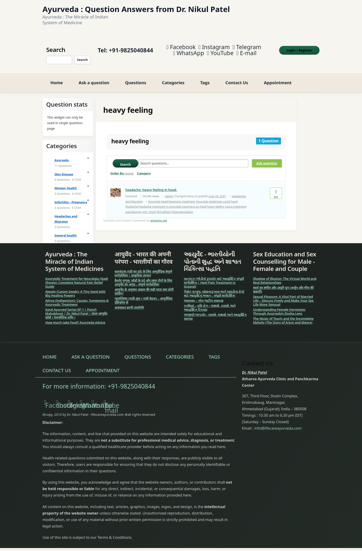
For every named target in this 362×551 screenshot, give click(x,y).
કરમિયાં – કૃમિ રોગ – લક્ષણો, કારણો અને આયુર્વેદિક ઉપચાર (209, 304)
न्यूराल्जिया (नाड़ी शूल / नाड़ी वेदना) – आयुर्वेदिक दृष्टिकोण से (143, 297)
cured (226, 198)
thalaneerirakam (182, 208)
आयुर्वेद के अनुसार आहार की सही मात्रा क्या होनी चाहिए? (144, 288)
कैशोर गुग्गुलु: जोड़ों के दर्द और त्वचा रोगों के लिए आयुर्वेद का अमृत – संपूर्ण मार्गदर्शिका (143, 279)
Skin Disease (63, 171)
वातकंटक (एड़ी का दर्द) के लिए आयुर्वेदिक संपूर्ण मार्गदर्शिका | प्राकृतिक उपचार (143, 270)
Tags (204, 79)
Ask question (266, 160)
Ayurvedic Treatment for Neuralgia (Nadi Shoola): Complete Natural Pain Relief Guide (76, 279)
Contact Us (236, 79)
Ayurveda (61, 157)
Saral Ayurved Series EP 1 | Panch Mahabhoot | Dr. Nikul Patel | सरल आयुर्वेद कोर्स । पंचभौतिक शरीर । (76, 310)
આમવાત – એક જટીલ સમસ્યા (203, 297)
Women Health (65, 185)
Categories (173, 79)
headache (131, 203)
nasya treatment (236, 203)
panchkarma (133, 208)
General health (65, 232)
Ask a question (94, 79)
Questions (135, 79)
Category (144, 170)
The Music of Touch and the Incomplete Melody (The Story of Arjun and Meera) (283, 317)
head (234, 198)
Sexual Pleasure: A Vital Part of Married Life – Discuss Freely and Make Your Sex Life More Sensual (283, 297)
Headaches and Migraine (65, 215)
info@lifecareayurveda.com (278, 424)
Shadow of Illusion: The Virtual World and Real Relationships (285, 277)
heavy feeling (215, 203)
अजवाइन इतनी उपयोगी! (129, 304)
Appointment (278, 79)
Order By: (122, 170)
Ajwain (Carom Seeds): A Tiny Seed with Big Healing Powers (75, 290)
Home (56, 79)
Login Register (299, 48)
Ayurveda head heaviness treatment (171, 198)
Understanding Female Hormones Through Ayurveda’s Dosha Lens (279, 308)
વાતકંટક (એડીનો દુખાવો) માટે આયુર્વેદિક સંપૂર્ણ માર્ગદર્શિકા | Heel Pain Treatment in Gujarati (214, 279)
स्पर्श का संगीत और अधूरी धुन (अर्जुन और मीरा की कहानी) (283, 286)
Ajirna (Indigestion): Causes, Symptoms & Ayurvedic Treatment (77, 299)
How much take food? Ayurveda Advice (75, 319)
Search (82, 58)
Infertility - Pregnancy (70, 199)
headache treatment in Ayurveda (160, 203)
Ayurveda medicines (209, 198)
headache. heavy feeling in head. (151, 186)
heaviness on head (194, 203)
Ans (276, 189)
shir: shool (149, 208)
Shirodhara (164, 208)
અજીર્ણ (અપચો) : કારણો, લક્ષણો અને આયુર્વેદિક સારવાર (215, 313)
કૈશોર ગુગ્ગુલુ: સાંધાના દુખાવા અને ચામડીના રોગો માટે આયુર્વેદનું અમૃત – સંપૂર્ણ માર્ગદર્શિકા (214, 290)
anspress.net (158, 217)
